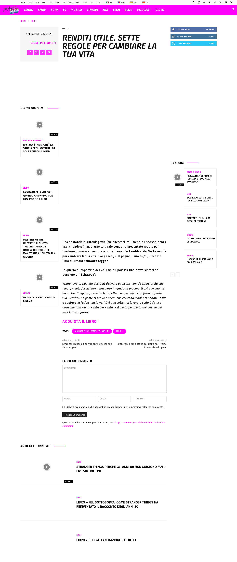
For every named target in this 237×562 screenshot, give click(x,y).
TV (64, 10)
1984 (57, 2)
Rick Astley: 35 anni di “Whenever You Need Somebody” (199, 178)
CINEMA (92, 10)
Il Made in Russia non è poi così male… (200, 261)
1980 (30, 2)
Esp (133, 2)
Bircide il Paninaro (33, 140)
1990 (98, 2)
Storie (190, 256)
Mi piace (210, 29)
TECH (116, 10)
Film (189, 214)
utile (119, 331)
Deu (145, 2)
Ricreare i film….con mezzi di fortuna (199, 220)
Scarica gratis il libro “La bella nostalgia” (200, 199)
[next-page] (178, 275)
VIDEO (160, 10)
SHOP (42, 10)
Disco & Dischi (194, 172)
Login (28, 10)
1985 (64, 2)
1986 (71, 2)
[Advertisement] (194, 103)
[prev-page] (173, 275)
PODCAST (144, 10)
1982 (44, 2)
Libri (33, 21)
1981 (37, 2)
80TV (54, 10)
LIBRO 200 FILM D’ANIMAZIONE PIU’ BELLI (106, 540)
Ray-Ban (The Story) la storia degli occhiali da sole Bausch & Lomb (39, 148)
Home (23, 21)
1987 (78, 2)
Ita (109, 2)
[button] (233, 10)
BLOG (128, 10)
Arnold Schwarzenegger (92, 331)
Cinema (26, 293)
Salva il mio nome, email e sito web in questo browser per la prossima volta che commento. (115, 407)
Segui (211, 36)
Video (26, 188)
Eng (121, 2)
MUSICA (76, 10)
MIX (105, 10)
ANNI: (23, 2)
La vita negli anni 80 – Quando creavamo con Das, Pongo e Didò (38, 196)
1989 (91, 2)
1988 (85, 2)
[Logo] (12, 10)
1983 (50, 2)
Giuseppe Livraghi (43, 43)
